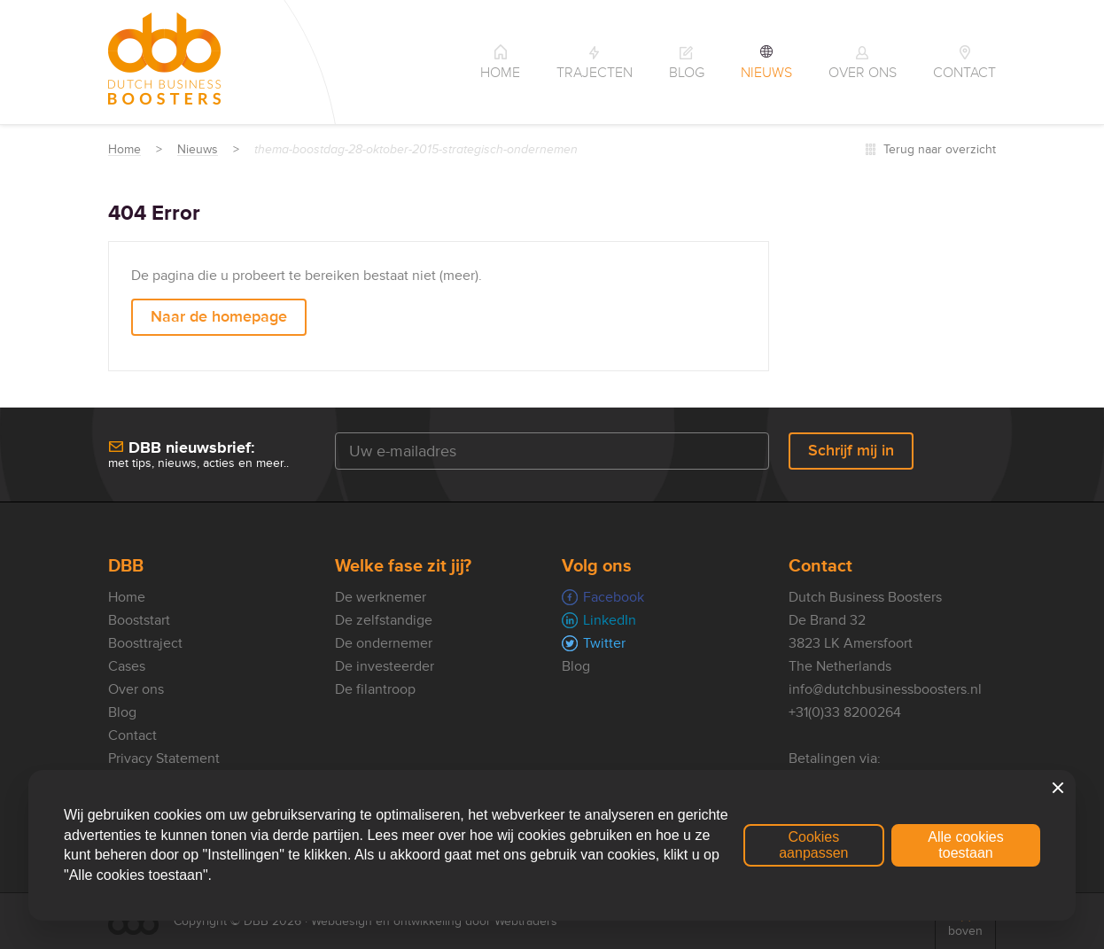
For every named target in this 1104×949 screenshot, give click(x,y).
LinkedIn (609, 620)
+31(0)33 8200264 (845, 712)
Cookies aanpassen (813, 844)
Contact (964, 73)
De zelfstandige (383, 620)
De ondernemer (383, 643)
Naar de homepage (219, 316)
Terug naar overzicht (939, 149)
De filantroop (375, 689)
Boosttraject (145, 643)
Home (500, 73)
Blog (686, 73)
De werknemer (380, 597)
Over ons (862, 73)
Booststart (139, 620)
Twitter (604, 643)
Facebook (613, 597)
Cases (126, 666)
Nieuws (766, 73)
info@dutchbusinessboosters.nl (885, 689)
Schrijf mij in (851, 450)
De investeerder (384, 666)
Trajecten (594, 73)
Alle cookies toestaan (965, 844)
